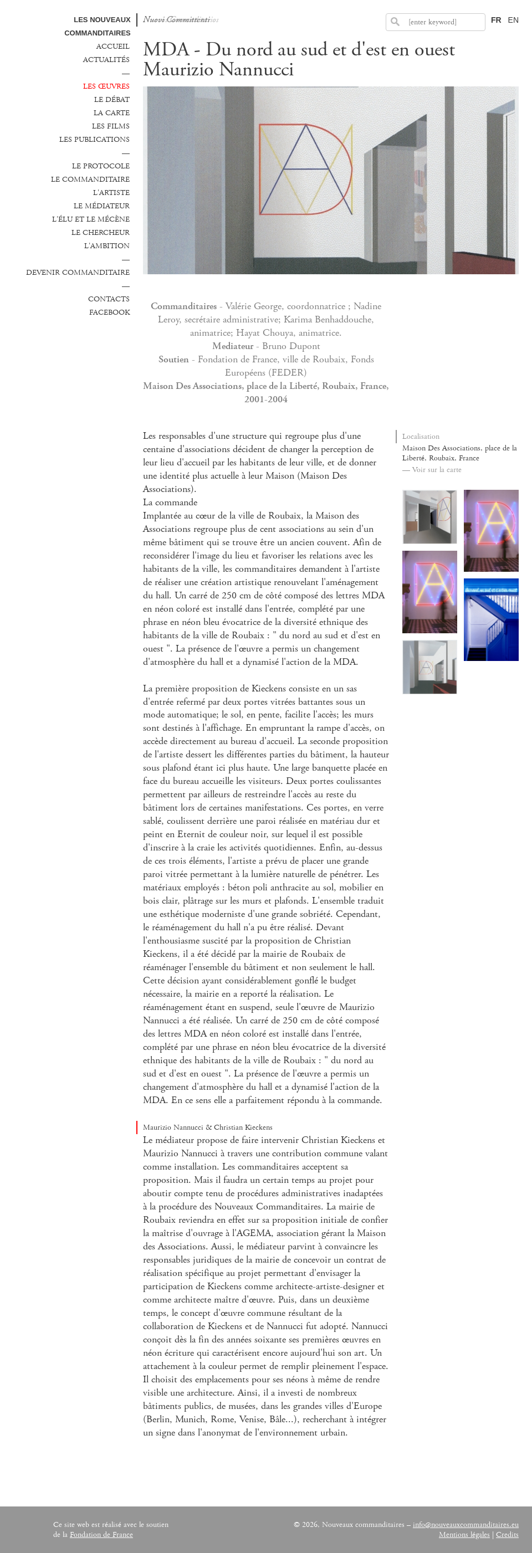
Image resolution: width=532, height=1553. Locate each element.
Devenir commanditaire (78, 273)
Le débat (112, 100)
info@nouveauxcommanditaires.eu (466, 1525)
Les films (111, 126)
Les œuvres (106, 86)
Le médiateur (102, 206)
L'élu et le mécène (91, 219)
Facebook (109, 312)
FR (496, 20)
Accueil (113, 47)
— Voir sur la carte (432, 470)
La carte (112, 113)
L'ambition (107, 246)
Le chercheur (100, 233)
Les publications (94, 140)
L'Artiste (111, 193)
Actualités (106, 60)
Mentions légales (464, 1535)
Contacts (109, 299)
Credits (507, 1535)
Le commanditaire (90, 179)
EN (513, 20)
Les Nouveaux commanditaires (97, 26)
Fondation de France (101, 1535)
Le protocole (101, 166)
